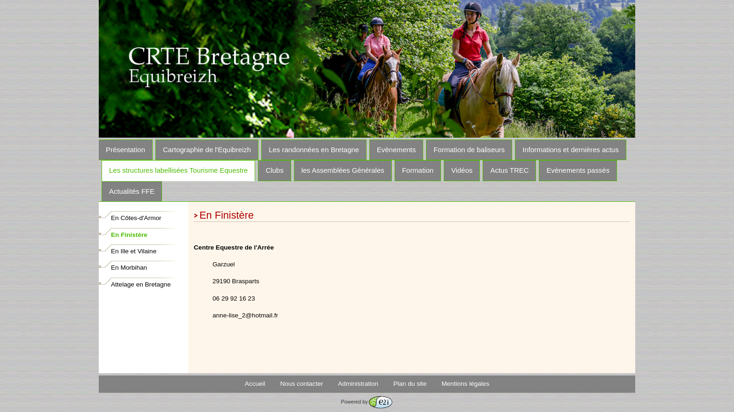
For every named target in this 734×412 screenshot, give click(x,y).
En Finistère (129, 234)
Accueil (255, 383)
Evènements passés (577, 170)
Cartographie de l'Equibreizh (207, 150)
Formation (417, 170)
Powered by (366, 402)
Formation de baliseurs (469, 150)
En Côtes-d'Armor (136, 217)
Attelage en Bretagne (141, 284)
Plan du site (409, 383)
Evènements (396, 150)
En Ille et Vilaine (133, 251)
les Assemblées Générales (342, 170)
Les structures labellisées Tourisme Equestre (178, 170)
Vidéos (461, 170)
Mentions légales (465, 383)
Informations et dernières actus (570, 150)
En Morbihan (129, 267)
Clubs (274, 170)
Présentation (125, 150)
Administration (358, 383)
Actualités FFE (131, 191)
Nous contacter (301, 383)
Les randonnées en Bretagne (314, 150)
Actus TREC (509, 170)
